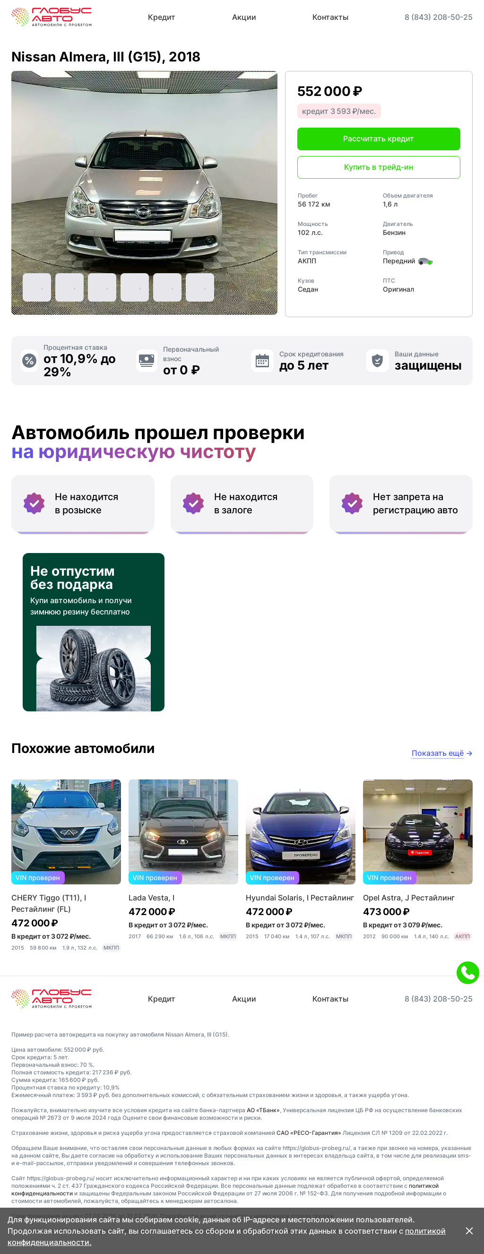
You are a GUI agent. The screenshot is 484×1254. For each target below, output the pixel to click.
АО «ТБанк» (263, 1110)
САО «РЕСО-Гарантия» (309, 1132)
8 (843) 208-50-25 (439, 17)
